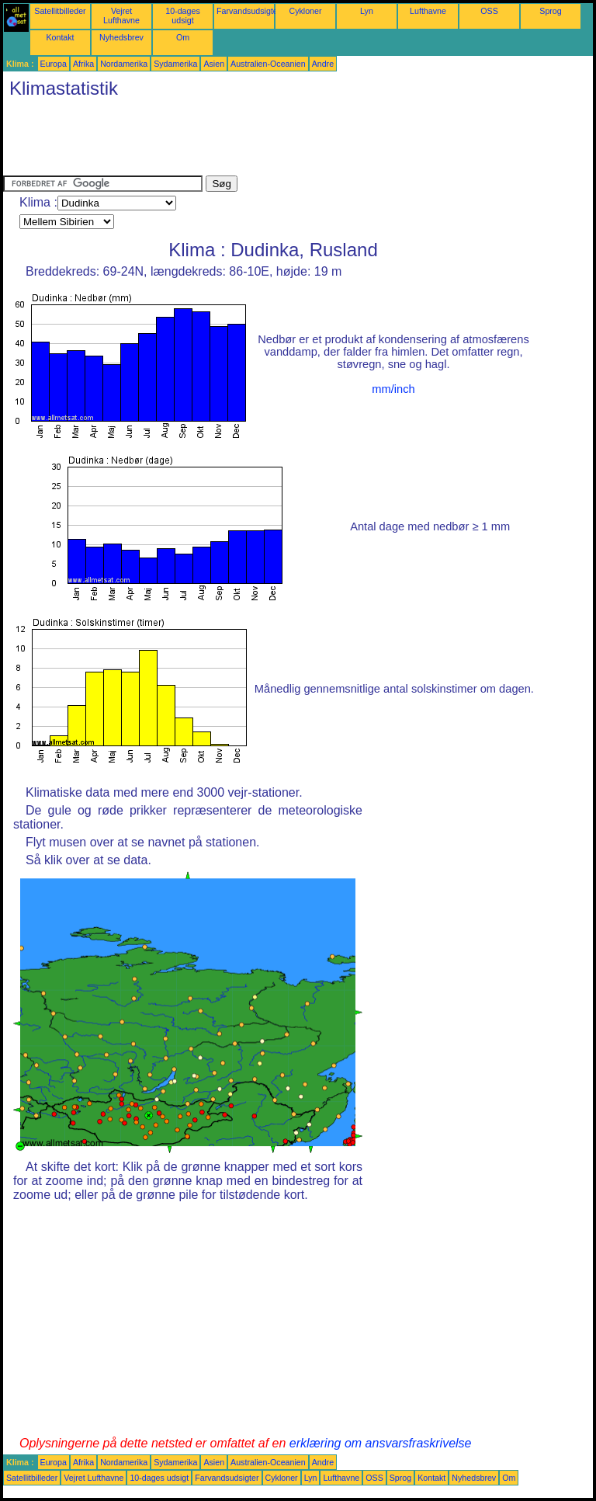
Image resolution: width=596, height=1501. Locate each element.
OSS (489, 11)
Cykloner (305, 11)
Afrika (83, 63)
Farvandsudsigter (248, 11)
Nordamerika (123, 63)
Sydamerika (175, 63)
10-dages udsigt (182, 15)
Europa (53, 63)
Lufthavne (428, 11)
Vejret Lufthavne (121, 15)
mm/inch (393, 389)
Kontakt (60, 37)
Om (182, 37)
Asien (213, 63)
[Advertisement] (285, 140)
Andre (323, 63)
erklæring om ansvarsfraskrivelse (380, 1443)
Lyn (366, 11)
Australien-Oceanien (268, 63)
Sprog (550, 11)
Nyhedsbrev (121, 37)
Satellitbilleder (59, 11)
